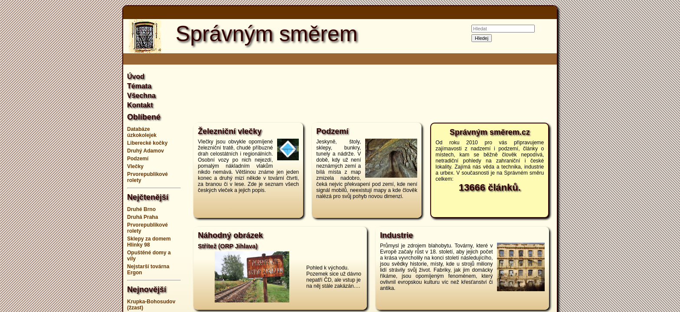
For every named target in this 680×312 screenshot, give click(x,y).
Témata (139, 86)
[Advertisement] (79, 156)
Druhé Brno (141, 209)
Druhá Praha (142, 217)
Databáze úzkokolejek (142, 132)
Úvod (135, 76)
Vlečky (135, 166)
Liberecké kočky (147, 143)
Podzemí (137, 159)
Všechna (141, 95)
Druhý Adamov (145, 151)
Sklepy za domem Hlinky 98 (149, 242)
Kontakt (140, 105)
